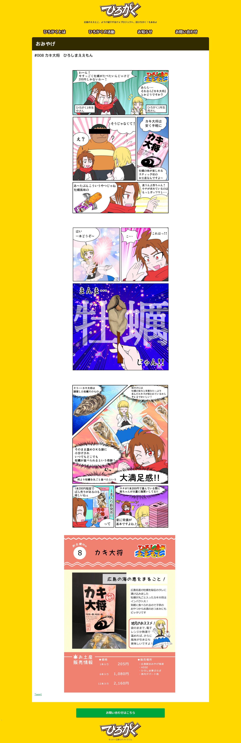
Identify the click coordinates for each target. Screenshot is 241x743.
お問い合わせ (186, 31)
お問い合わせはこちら (120, 713)
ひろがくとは (54, 31)
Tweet (38, 694)
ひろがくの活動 (102, 31)
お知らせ (145, 31)
